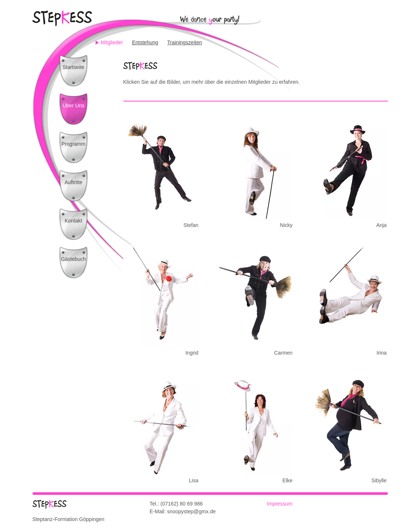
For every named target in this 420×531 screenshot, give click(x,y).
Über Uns (73, 105)
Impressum (279, 504)
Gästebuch (73, 259)
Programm (73, 144)
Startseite (73, 67)
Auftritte (73, 182)
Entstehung (145, 42)
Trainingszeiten (184, 42)
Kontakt (73, 221)
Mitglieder (112, 42)
